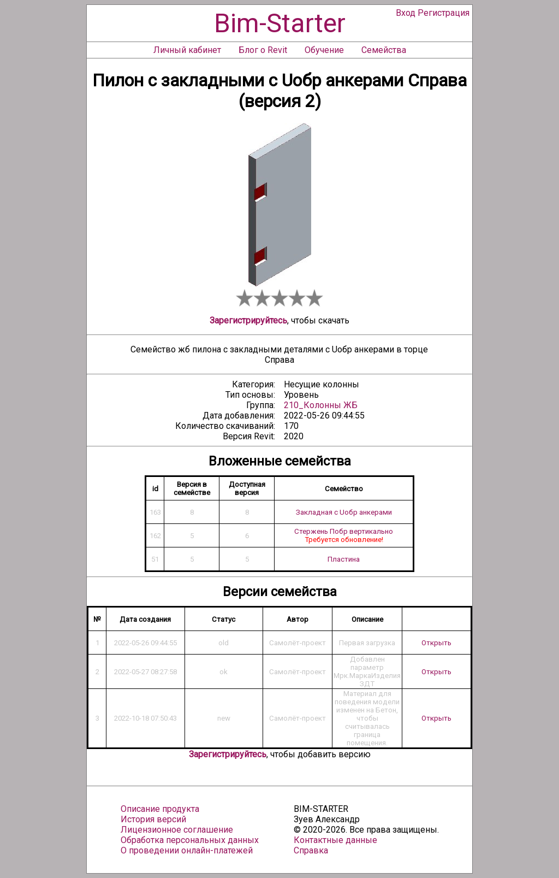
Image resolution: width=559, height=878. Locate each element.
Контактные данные (335, 840)
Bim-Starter (280, 23)
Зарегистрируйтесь (248, 320)
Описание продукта (160, 809)
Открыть (436, 643)
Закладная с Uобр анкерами (344, 512)
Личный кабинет (187, 50)
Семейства (383, 50)
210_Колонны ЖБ (321, 405)
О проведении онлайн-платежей (187, 850)
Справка (311, 850)
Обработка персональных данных (190, 840)
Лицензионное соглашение (177, 829)
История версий (153, 819)
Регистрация (443, 13)
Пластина (344, 559)
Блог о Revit (263, 50)
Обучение (324, 50)
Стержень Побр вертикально (343, 531)
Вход (405, 13)
